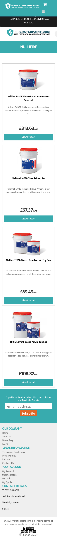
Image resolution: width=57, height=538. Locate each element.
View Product (28, 137)
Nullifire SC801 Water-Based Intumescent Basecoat (28, 98)
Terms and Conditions (13, 452)
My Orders (7, 479)
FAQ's (5, 444)
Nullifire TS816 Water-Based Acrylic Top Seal (28, 260)
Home (5, 433)
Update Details (9, 475)
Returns (6, 459)
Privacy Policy (9, 456)
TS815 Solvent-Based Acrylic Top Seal (28, 342)
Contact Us (8, 463)
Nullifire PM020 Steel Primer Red (28, 178)
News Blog (7, 440)
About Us (7, 437)
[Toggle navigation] (43, 11)
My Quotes (8, 482)
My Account (8, 471)
